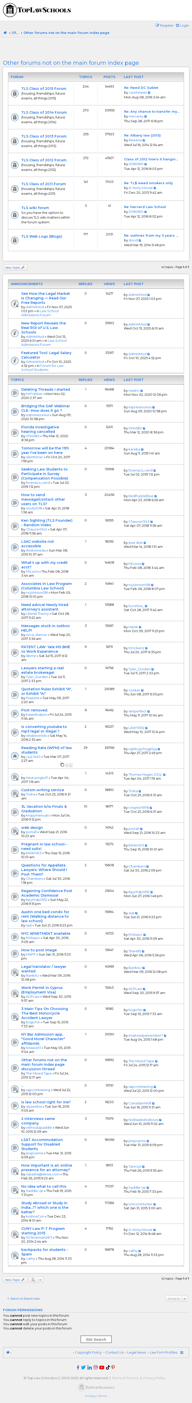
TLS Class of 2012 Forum (43, 160)
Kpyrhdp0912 (36, 900)
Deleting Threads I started (45, 389)
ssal (29, 925)
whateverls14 (36, 735)
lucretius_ (136, 606)
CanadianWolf (139, 1103)
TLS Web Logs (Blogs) (41, 236)
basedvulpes (36, 714)
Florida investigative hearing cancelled (40, 429)
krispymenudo (38, 815)
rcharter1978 (138, 808)
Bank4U (32, 975)
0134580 (33, 436)
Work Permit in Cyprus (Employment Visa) (42, 989)
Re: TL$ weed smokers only (148, 183)
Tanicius (134, 1166)
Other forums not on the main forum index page (71, 62)
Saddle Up (34, 1191)
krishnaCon (35, 1216)
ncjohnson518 (37, 592)
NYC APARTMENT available (45, 933)
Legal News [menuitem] (136, 1352)
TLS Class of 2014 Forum (44, 112)
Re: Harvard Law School (145, 207)
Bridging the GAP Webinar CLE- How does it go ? (45, 408)
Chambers (34, 879)
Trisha (30, 794)
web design (32, 827)
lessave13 (33, 1048)
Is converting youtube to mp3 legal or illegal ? (44, 728)
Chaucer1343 (36, 529)
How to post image (39, 950)
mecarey (136, 116)
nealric (134, 390)
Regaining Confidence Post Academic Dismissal (46, 893)
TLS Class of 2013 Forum (43, 136)
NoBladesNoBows (143, 1120)
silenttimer (34, 457)
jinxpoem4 (34, 1153)
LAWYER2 (136, 728)
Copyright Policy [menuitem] (88, 1352)
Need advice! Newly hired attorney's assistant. (44, 607)
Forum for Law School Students (42, 368)
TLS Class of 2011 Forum (43, 184)
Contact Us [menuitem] (115, 1352)
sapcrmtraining (38, 1090)
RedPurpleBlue (141, 496)
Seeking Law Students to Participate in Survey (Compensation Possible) (44, 474)
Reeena (135, 140)
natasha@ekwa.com (43, 1174)
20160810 (136, 164)
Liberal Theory (37, 614)
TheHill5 (134, 951)
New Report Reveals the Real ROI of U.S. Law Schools (43, 328)
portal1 (31, 832)
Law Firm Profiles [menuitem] (163, 1352)
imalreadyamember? (145, 1035)
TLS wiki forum (35, 208)
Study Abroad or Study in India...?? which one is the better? (44, 1207)
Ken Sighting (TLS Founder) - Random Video (46, 522)
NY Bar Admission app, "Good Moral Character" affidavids (43, 1039)
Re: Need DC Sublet (141, 88)
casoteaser (138, 92)
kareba (134, 449)
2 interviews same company (38, 1120)
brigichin (33, 1022)
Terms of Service (125, 1378)
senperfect (137, 711)
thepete (33, 698)
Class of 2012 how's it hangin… (151, 159)
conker (134, 690)
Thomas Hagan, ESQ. (145, 774)
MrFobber (34, 394)
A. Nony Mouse (141, 188)
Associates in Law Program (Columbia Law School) (46, 585)
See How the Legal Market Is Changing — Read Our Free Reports (45, 298)
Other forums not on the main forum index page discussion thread (44, 1064)
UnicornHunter (140, 1204)
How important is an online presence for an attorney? (46, 1167)
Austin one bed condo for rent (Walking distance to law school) (45, 916)
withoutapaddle (39, 1127)
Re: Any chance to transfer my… (152, 111)
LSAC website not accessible (37, 543)
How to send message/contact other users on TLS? (43, 499)
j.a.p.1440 (33, 757)
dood (133, 240)
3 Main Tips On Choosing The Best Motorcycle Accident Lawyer (44, 1013)
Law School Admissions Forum (40, 313)
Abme (31, 656)
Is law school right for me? (46, 1102)
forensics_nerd (38, 483)
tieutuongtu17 (37, 778)
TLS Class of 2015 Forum (43, 88)
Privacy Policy (154, 1378)
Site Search (96, 1339)
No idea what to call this (43, 1186)
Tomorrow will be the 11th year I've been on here (45, 450)
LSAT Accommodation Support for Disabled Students (42, 1144)
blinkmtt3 (34, 853)
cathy (30, 1258)
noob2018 (34, 508)
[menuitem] (182, 25)
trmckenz (136, 648)
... (22, 1085)
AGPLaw (33, 996)
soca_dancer (36, 635)
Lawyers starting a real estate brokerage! (42, 670)
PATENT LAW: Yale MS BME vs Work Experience (45, 649)
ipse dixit (135, 543)
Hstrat (133, 627)
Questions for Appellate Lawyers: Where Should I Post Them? (44, 870)
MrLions (32, 571)
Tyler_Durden (37, 677)
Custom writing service (42, 790)
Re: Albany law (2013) (142, 135)
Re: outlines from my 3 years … (151, 235)
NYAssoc (33, 938)
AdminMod (35, 307)
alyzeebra (34, 1106)
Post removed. (34, 710)
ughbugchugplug (142, 749)
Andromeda (36, 550)
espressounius (37, 415)
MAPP (31, 954)
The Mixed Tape (39, 1073)
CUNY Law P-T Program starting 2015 (43, 1230)
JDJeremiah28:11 (39, 1237)
